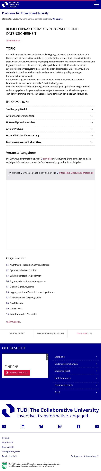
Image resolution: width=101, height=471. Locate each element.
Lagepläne (60, 357)
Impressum (7, 443)
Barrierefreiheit (9, 456)
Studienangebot (62, 371)
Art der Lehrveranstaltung (20, 116)
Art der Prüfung (14, 129)
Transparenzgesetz (11, 452)
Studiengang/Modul (16, 109)
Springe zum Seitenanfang (83, 456)
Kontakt (5, 438)
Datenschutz (8, 447)
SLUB (57, 392)
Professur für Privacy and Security (25, 13)
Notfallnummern (63, 378)
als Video (47, 159)
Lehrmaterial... (14, 41)
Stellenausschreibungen (66, 364)
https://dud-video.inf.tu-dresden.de (76, 173)
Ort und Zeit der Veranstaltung (22, 136)
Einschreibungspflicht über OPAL (23, 142)
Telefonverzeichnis (64, 385)
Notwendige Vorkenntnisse (20, 123)
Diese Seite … (83, 333)
